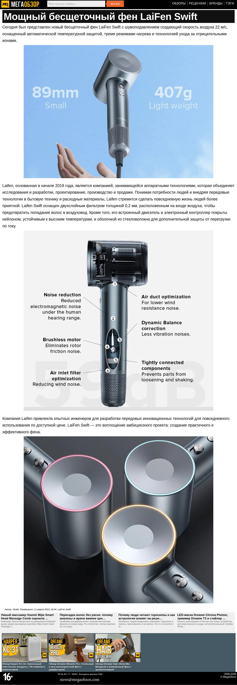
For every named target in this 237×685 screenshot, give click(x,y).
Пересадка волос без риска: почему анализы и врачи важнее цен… (86, 616)
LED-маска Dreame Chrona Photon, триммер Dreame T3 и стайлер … (202, 616)
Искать (115, 4)
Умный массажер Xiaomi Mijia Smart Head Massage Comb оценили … (27, 616)
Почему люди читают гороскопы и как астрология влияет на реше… (146, 616)
